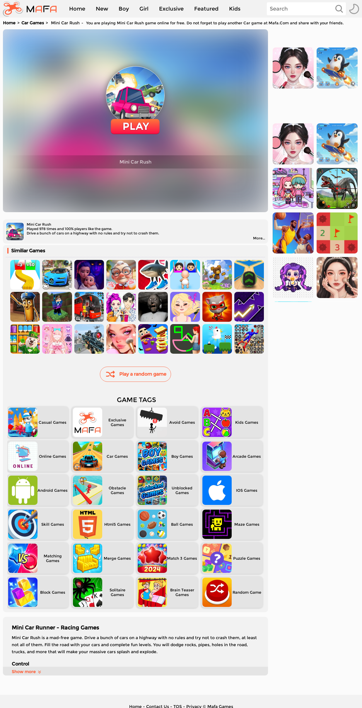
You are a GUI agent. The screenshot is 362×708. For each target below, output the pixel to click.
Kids (234, 9)
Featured (206, 9)
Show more (27, 671)
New (102, 9)
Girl (143, 9)
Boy (124, 9)
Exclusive (171, 9)
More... (259, 238)
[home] (32, 9)
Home (77, 9)
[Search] (306, 8)
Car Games (32, 22)
